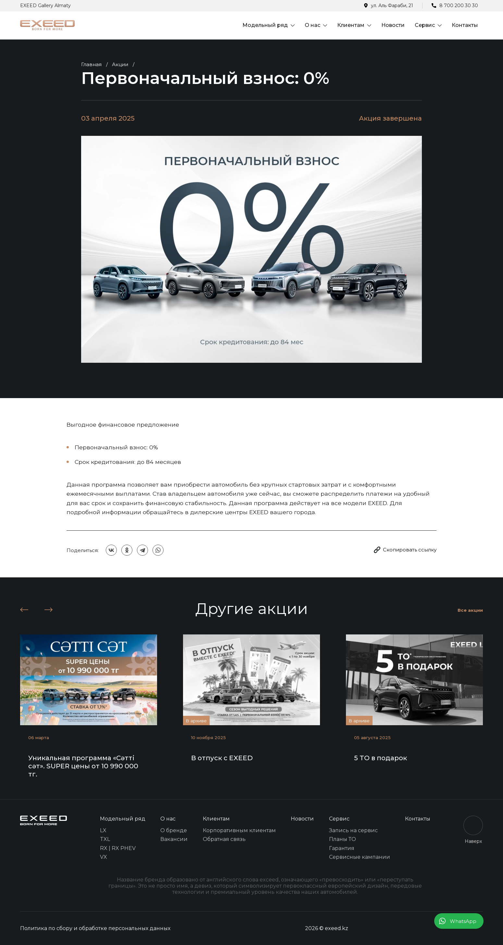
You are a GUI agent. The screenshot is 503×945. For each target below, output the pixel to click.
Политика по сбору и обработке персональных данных (95, 928)
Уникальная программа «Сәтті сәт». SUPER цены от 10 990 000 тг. (83, 766)
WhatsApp (463, 921)
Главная (91, 64)
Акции (120, 64)
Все (470, 610)
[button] (24, 610)
